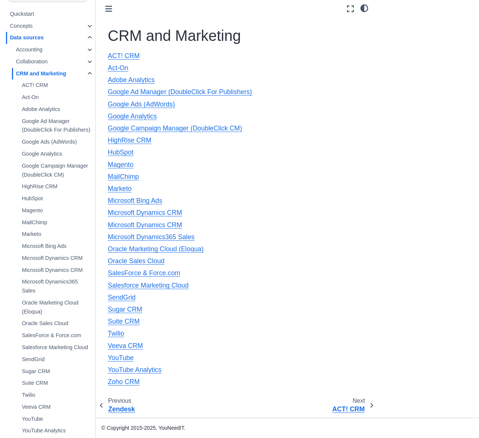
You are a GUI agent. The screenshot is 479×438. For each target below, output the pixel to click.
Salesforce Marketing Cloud (55, 347)
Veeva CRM (36, 407)
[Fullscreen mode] (350, 9)
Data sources (26, 37)
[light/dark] (364, 8)
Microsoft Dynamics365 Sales (50, 286)
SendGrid (33, 359)
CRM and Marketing (41, 73)
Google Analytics (42, 154)
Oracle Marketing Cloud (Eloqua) (50, 307)
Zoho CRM (124, 382)
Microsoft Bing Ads (44, 246)
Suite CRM (35, 383)
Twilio (28, 395)
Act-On (30, 97)
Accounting (29, 49)
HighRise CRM (39, 186)
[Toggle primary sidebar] (109, 9)
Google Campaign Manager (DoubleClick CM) (55, 170)
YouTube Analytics (43, 431)
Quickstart (22, 14)
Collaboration (32, 61)
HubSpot (32, 198)
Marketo (31, 234)
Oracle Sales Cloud (45, 323)
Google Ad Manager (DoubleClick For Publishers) (56, 125)
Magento (32, 210)
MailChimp (34, 222)
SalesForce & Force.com (51, 335)
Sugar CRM (36, 371)
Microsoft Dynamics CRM (52, 258)
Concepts (21, 26)
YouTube (32, 419)
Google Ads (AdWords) (49, 142)
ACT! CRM (35, 85)
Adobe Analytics (41, 109)
